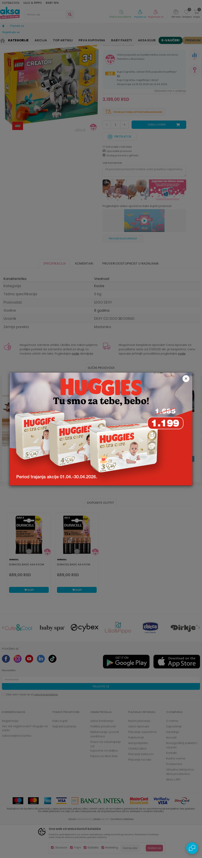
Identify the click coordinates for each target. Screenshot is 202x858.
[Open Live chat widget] (192, 848)
